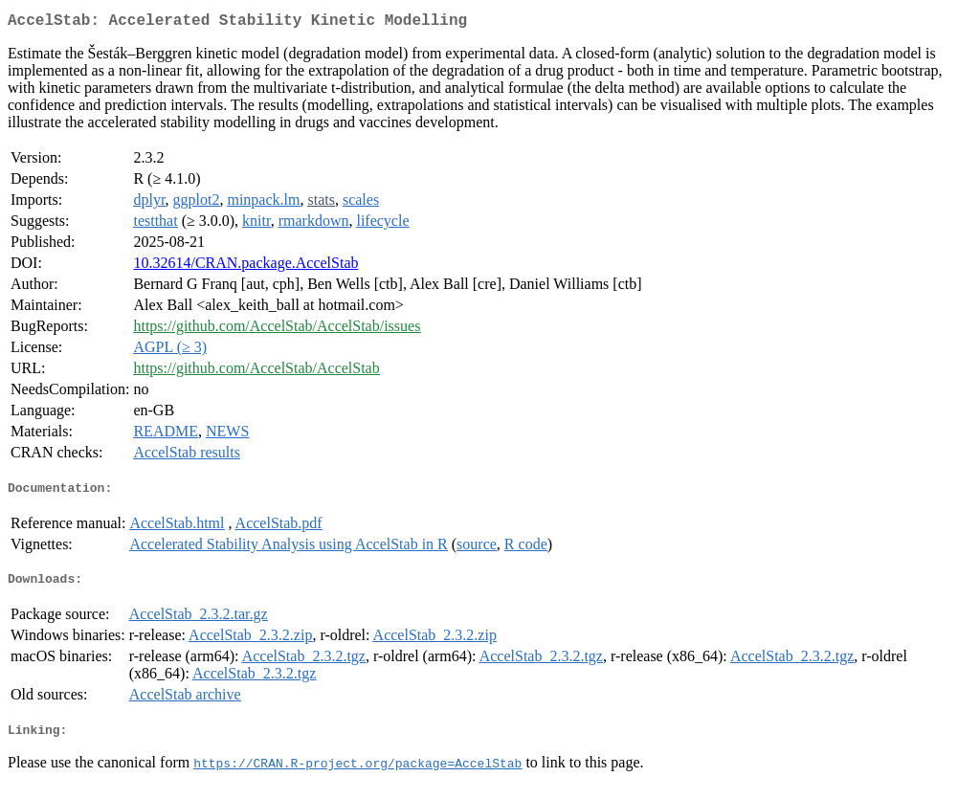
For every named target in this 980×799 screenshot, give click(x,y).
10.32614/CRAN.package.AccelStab (245, 266)
